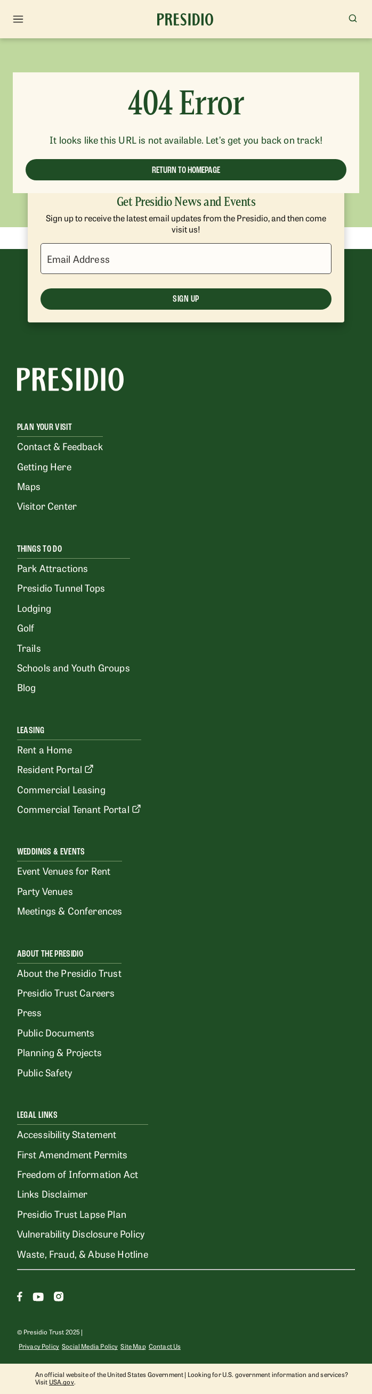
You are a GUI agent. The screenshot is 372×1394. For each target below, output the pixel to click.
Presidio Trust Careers (66, 992)
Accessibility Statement (67, 1133)
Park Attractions (52, 567)
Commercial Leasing (61, 789)
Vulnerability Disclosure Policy (80, 1233)
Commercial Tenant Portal (79, 808)
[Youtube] (38, 1298)
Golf (26, 627)
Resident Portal (55, 768)
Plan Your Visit (44, 427)
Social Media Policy (90, 1346)
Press (29, 1012)
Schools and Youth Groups (73, 667)
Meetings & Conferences (70, 910)
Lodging (34, 607)
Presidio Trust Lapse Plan (71, 1213)
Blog (26, 687)
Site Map (132, 1346)
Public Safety (44, 1072)
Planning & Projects (59, 1052)
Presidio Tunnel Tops (61, 587)
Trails (29, 647)
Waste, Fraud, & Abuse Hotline (82, 1253)
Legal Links (37, 1115)
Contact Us (165, 1346)
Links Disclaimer (52, 1193)
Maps (29, 485)
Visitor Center (47, 505)
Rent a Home (44, 749)
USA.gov (61, 1382)
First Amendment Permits (72, 1154)
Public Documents (56, 1032)
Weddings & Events (51, 851)
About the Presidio (50, 953)
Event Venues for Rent (64, 870)
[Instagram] (58, 1298)
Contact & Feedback (60, 445)
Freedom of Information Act (77, 1173)
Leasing (31, 730)
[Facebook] (19, 1298)
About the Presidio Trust (69, 972)
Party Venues (45, 890)
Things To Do (39, 548)
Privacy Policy (39, 1346)
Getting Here (44, 466)
